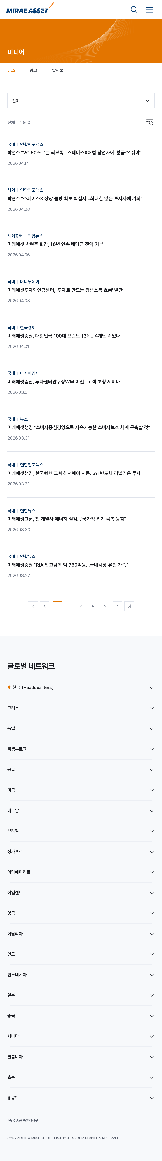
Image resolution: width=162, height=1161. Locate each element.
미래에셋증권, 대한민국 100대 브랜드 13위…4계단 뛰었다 (63, 336)
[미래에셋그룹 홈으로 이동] (30, 10)
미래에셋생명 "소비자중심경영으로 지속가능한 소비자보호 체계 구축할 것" (78, 427)
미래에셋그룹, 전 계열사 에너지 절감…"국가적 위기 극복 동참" (66, 519)
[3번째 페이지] (81, 606)
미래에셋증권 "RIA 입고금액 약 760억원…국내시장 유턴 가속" (67, 565)
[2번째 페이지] (69, 606)
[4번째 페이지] (93, 606)
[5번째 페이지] (104, 606)
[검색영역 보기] (134, 10)
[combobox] (81, 100)
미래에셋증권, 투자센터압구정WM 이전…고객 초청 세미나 (63, 382)
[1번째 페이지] (57, 606)
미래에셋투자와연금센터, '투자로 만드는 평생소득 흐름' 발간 (65, 290)
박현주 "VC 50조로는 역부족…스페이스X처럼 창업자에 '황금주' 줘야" (74, 153)
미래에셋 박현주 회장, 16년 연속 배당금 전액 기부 (55, 244)
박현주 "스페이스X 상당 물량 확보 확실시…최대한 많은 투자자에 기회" (74, 198)
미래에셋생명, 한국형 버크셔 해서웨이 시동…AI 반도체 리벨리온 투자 (74, 473)
